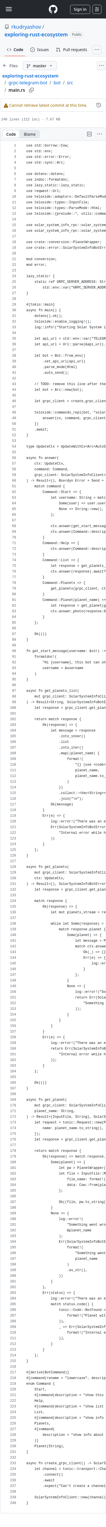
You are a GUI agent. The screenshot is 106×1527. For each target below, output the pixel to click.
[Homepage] (53, 9)
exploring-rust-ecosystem (36, 34)
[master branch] (40, 65)
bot (57, 83)
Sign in (80, 9)
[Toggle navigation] (9, 9)
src (70, 83)
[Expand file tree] (10, 65)
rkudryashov (26, 26)
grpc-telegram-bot (27, 83)
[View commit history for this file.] (98, 105)
